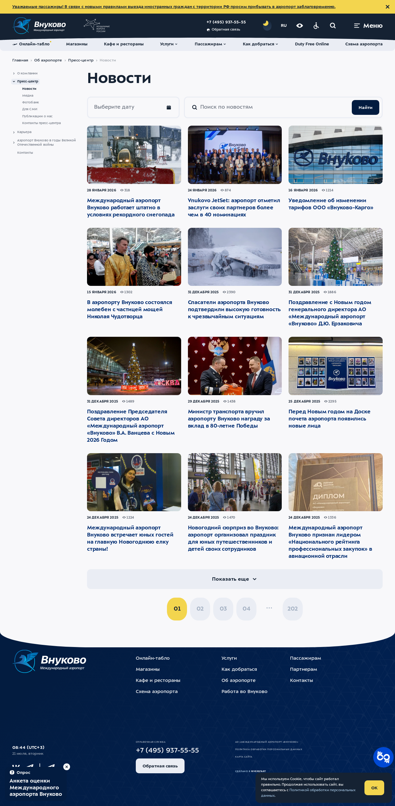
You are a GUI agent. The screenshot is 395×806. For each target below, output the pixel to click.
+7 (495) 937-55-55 (226, 22)
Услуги (229, 658)
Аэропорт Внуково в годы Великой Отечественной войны (46, 142)
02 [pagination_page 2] (200, 609)
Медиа (28, 95)
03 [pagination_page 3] (223, 609)
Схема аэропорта (157, 692)
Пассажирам (305, 658)
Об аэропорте (48, 60)
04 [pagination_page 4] (246, 609)
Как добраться (239, 669)
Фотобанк (30, 102)
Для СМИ (29, 109)
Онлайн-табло (153, 658)
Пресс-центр (80, 60)
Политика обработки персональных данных (268, 749)
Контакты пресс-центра (41, 123)
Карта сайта (243, 757)
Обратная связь (223, 30)
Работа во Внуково (245, 692)
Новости (29, 88)
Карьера (24, 132)
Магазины (148, 669)
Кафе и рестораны (158, 681)
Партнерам (303, 669)
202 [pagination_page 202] (293, 609)
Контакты (25, 152)
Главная (20, 60)
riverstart (258, 771)
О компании (27, 73)
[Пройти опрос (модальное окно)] (36, 784)
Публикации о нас (37, 116)
